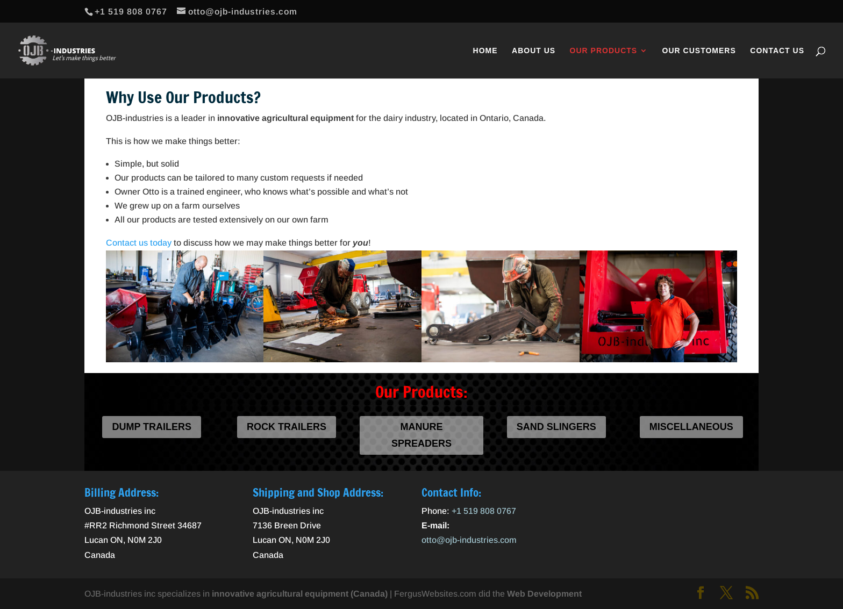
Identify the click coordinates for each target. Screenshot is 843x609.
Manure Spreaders (421, 435)
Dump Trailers (151, 426)
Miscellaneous (691, 426)
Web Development (544, 593)
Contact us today (139, 242)
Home (485, 51)
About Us (533, 51)
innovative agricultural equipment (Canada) (300, 593)
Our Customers (699, 51)
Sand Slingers (556, 426)
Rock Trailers (286, 426)
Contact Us (777, 51)
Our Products (604, 51)
